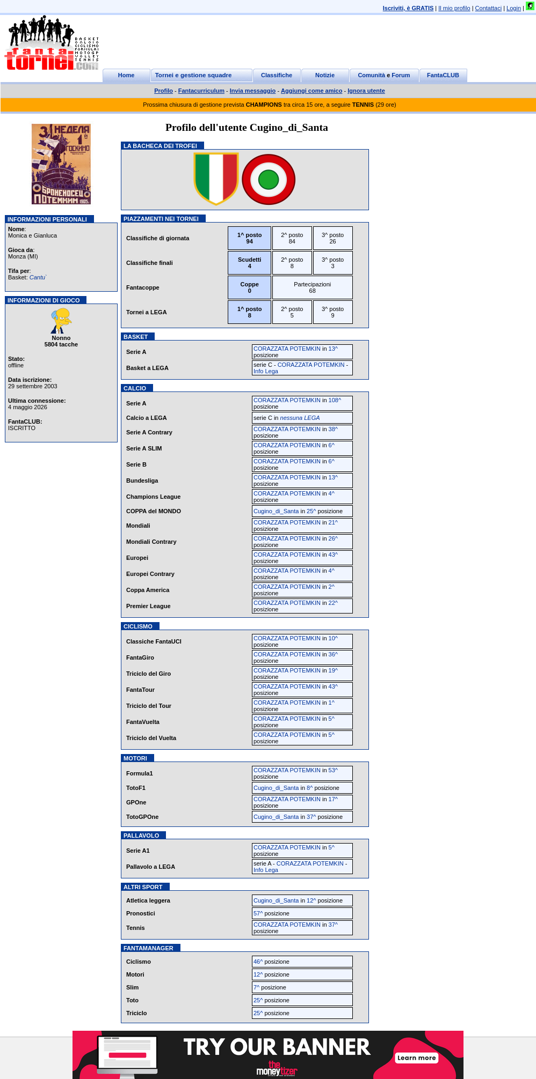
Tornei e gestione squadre (193, 75)
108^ (335, 400)
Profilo (163, 90)
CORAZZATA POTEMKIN (287, 348)
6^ (332, 445)
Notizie (325, 75)
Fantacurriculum (201, 90)
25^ (311, 511)
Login (513, 8)
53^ (333, 770)
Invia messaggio (253, 90)
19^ (333, 670)
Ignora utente (366, 90)
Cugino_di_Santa (276, 511)
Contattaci (488, 8)
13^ (333, 348)
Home (126, 75)
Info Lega (265, 371)
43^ (333, 554)
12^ (311, 900)
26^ (333, 538)
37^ (311, 817)
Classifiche (276, 75)
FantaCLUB (443, 75)
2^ (332, 586)
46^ (258, 961)
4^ (332, 493)
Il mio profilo (454, 8)
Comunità (371, 75)
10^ (333, 638)
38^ (333, 429)
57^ (258, 913)
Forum (401, 75)
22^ (333, 603)
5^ (332, 718)
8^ (310, 788)
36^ (333, 654)
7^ (256, 987)
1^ (332, 702)
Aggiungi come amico (311, 90)
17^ (333, 799)
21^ (333, 522)
